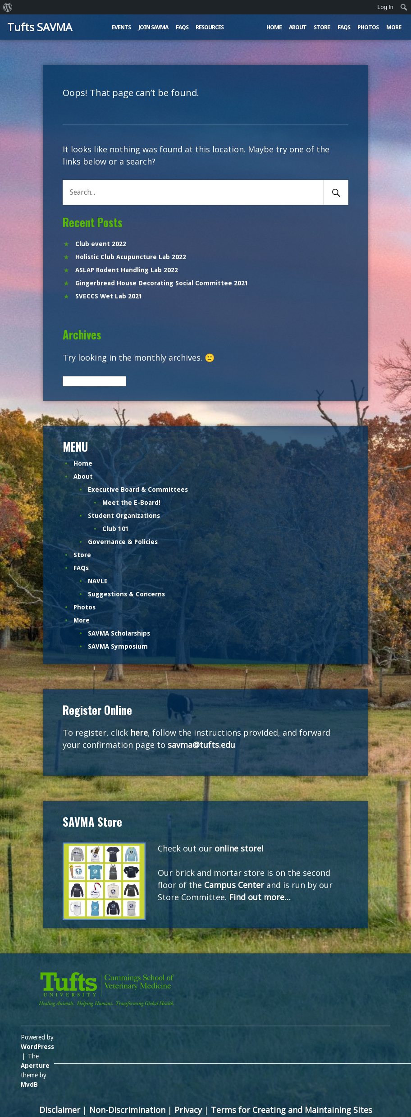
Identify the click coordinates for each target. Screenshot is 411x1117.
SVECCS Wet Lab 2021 (108, 296)
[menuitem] (8, 7)
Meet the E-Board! (131, 502)
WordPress (37, 1046)
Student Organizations (124, 515)
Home (274, 27)
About (297, 27)
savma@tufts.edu (201, 744)
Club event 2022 (100, 243)
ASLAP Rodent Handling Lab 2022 (126, 270)
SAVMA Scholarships (119, 633)
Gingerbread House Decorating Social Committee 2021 (161, 283)
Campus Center (234, 884)
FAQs (182, 27)
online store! (239, 848)
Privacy (188, 1109)
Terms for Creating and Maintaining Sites (291, 1109)
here (139, 732)
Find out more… (260, 897)
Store (322, 27)
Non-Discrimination (127, 1109)
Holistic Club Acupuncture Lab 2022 (130, 257)
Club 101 (115, 528)
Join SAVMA (153, 27)
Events (121, 27)
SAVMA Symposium (118, 646)
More (393, 27)
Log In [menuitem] (385, 7)
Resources (210, 27)
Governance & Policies (123, 541)
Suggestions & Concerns (126, 594)
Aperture (35, 1065)
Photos (368, 27)
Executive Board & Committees (138, 489)
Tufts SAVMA (39, 26)
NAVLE (98, 581)
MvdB (29, 1084)
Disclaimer (59, 1109)
